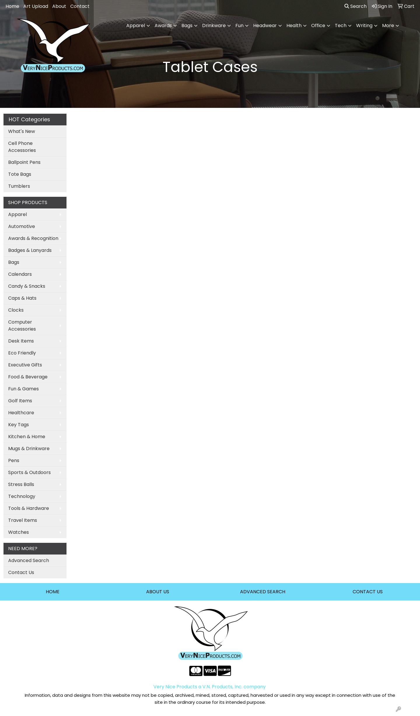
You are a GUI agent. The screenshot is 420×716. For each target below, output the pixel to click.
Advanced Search (28, 560)
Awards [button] (163, 25)
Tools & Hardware (28, 508)
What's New (21, 131)
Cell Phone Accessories (22, 147)
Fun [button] (239, 25)
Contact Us (21, 572)
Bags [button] (186, 25)
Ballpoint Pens (24, 162)
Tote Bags (19, 174)
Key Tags (18, 424)
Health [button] (294, 25)
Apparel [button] (135, 25)
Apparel (17, 214)
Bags (13, 262)
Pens (13, 460)
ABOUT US (157, 591)
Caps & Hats (22, 298)
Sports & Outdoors (29, 472)
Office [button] (318, 25)
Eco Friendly (22, 353)
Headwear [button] (265, 25)
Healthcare (21, 412)
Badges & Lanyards (30, 250)
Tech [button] (340, 25)
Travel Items (22, 520)
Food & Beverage (28, 376)
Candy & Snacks (26, 286)
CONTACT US (368, 591)
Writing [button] (364, 25)
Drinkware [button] (214, 25)
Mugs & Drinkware (29, 448)
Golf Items (20, 400)
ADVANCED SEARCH (262, 591)
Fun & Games (23, 388)
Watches (18, 532)
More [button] (388, 25)
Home (12, 6)
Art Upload (35, 6)
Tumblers (19, 186)
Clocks (16, 310)
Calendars (20, 274)
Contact (80, 6)
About (59, 6)
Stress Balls (21, 484)
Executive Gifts (25, 364)
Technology (21, 496)
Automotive (21, 226)
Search (355, 6)
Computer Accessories (22, 325)
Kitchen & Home (26, 436)
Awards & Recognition (33, 238)
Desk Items (21, 341)
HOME (53, 591)
